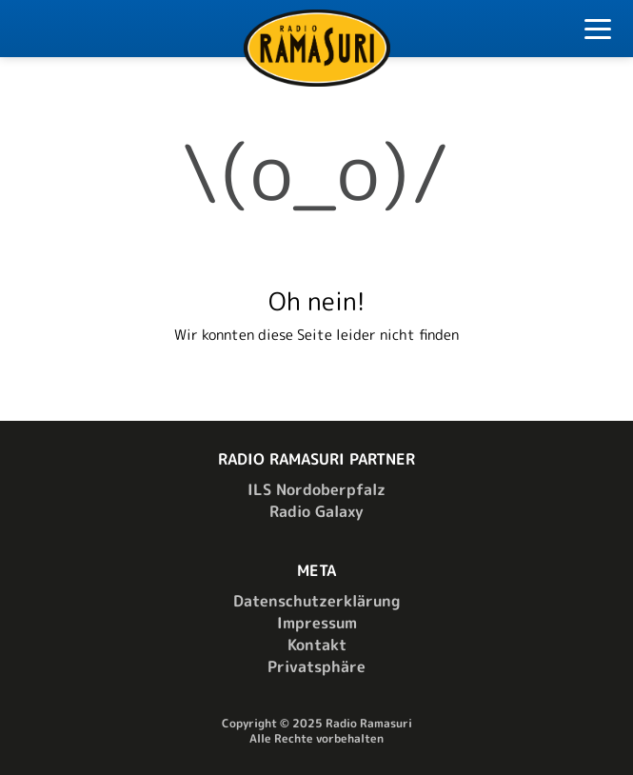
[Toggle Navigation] (598, 32)
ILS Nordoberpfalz (316, 489)
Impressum (317, 622)
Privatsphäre (316, 666)
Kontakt (316, 644)
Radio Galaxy (316, 511)
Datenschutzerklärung (316, 600)
